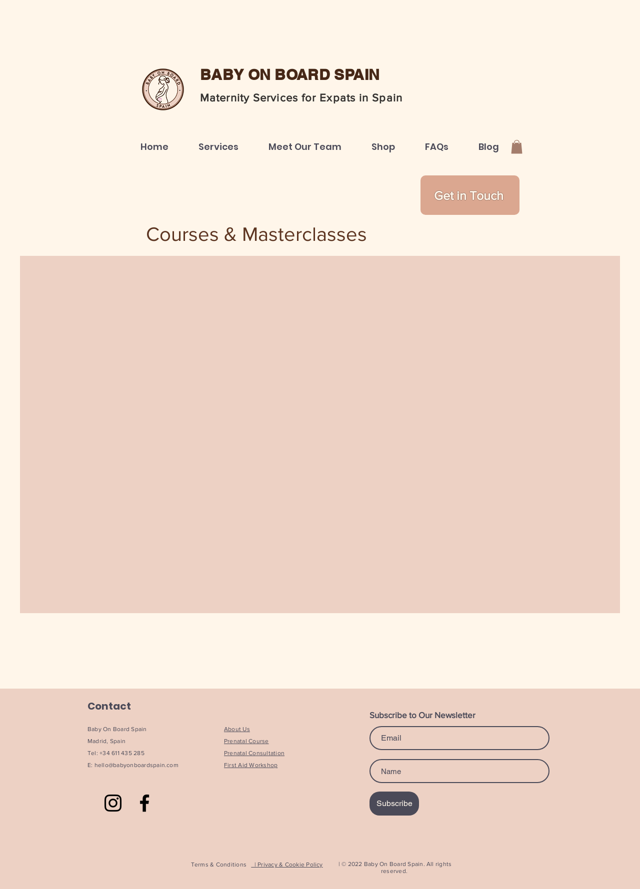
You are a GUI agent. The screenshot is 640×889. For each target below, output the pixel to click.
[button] (219, 146)
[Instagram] (113, 803)
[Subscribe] (394, 804)
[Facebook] (144, 803)
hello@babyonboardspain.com (136, 765)
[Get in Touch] (470, 195)
